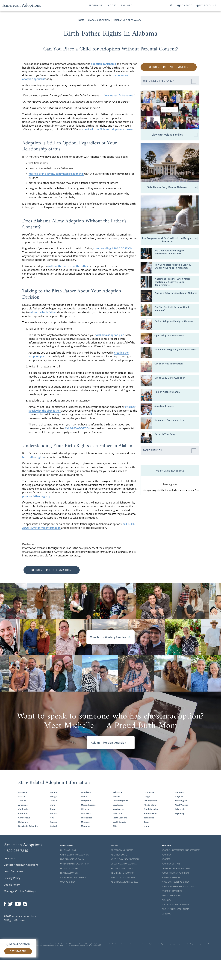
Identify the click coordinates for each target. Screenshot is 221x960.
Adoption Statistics (172, 891)
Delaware (23, 821)
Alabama (22, 792)
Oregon (147, 796)
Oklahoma (149, 792)
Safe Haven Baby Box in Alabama (172, 187)
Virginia (179, 796)
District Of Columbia (28, 826)
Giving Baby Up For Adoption (74, 854)
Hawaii (53, 800)
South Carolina (151, 809)
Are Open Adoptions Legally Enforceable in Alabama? (169, 252)
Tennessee (149, 817)
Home (80, 20)
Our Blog (166, 913)
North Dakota (119, 821)
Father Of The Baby (164, 434)
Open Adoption (67, 882)
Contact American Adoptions (21, 865)
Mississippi (86, 817)
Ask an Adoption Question (110, 742)
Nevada (116, 796)
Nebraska (117, 792)
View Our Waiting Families (175, 135)
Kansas (53, 821)
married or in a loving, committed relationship (56, 173)
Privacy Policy (12, 878)
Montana (85, 826)
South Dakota (150, 813)
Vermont (179, 792)
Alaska (21, 796)
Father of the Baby (70, 868)
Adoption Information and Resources (181, 850)
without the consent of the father (68, 266)
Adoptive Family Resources (124, 882)
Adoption (166, 854)
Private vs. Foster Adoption (175, 882)
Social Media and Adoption (175, 904)
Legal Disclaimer (13, 871)
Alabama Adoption (99, 20)
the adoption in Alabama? (117, 95)
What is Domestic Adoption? (125, 859)
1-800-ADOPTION (18, 944)
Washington (181, 800)
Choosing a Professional (123, 863)
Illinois (53, 809)
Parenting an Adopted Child (176, 868)
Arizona (22, 800)
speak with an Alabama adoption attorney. (107, 129)
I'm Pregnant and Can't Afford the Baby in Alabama (169, 240)
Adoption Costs (119, 854)
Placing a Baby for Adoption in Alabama (175, 292)
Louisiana (86, 792)
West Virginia (181, 804)
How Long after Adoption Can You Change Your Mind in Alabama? (172, 266)
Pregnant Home (68, 850)
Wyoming (179, 813)
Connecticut (24, 817)
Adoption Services (171, 877)
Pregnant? (96, 5)
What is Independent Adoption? (178, 886)
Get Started (18, 951)
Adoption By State (171, 863)
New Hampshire (120, 800)
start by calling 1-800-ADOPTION (112, 248)
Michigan (85, 809)
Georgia (53, 796)
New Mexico (118, 809)
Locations (9, 858)
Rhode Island (150, 804)
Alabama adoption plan (110, 335)
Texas (146, 821)
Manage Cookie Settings (20, 891)
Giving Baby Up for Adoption (169, 377)
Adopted (166, 859)
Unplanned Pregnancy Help (169, 420)
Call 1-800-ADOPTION (78, 428)
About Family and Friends (73, 877)
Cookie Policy (12, 884)
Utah (146, 826)
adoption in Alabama (103, 64)
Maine (84, 796)
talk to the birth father (43, 312)
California (23, 809)
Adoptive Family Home (122, 850)
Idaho (52, 804)
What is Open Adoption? (123, 877)
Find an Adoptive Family (167, 391)
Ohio (114, 826)
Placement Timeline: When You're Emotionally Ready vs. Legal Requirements (172, 281)
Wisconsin (180, 809)
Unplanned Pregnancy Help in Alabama (175, 349)
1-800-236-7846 (16, 850)
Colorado (22, 813)
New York (117, 813)
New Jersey (117, 804)
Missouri (85, 821)
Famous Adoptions (171, 895)
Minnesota (86, 813)
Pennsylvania (150, 800)
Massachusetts (88, 804)
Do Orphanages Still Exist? (175, 909)
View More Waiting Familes (110, 637)
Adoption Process (164, 405)
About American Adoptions (175, 873)
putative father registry (36, 496)
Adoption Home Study (122, 868)
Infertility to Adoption (122, 873)
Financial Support (69, 873)
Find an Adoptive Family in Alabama (173, 321)
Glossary (166, 900)
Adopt (112, 5)
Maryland (86, 800)
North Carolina (119, 817)
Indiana (53, 813)
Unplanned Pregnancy (127, 20)
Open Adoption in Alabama (169, 335)
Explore (126, 5)
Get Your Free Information (168, 363)
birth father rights (33, 457)
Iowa (52, 817)
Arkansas (22, 804)
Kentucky (54, 826)
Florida (53, 792)
